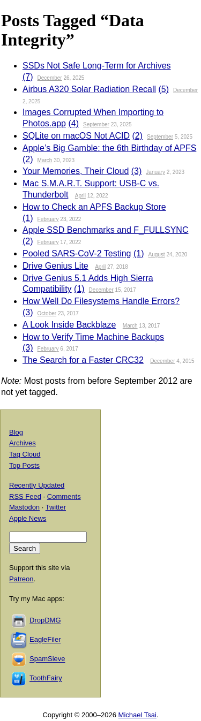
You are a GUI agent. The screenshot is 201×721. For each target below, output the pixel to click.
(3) (136, 171)
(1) (28, 218)
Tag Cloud (25, 454)
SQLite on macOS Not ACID (76, 135)
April (80, 196)
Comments (64, 496)
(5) (163, 89)
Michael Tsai (137, 715)
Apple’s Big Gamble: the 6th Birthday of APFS (109, 148)
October (47, 313)
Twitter (56, 507)
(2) (137, 135)
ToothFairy (45, 678)
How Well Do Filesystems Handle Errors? (101, 301)
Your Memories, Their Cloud (76, 171)
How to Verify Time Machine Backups (93, 336)
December (50, 78)
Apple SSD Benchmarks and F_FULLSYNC (105, 229)
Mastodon (24, 507)
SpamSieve (47, 659)
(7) (28, 76)
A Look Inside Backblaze (69, 324)
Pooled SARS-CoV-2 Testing (77, 253)
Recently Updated (36, 485)
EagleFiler (45, 640)
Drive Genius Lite (55, 265)
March (45, 160)
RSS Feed (25, 496)
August (156, 254)
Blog (16, 432)
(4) (73, 123)
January (155, 172)
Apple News (27, 518)
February (48, 219)
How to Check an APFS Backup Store (94, 206)
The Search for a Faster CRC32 (83, 360)
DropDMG (45, 621)
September (96, 124)
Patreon (21, 579)
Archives (22, 443)
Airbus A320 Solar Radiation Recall (89, 89)
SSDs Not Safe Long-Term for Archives (97, 65)
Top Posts (24, 465)
